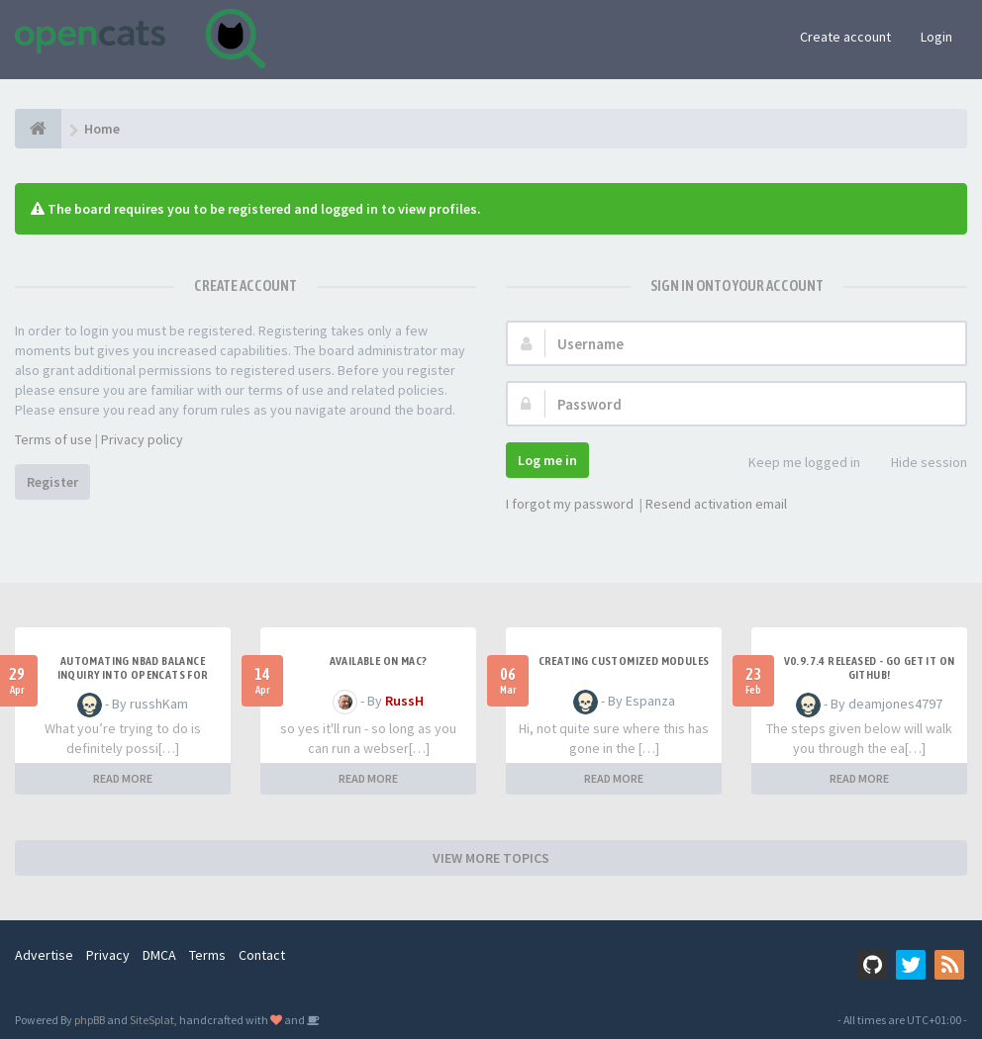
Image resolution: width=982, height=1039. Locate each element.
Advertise (44, 955)
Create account (845, 37)
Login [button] (936, 37)
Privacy (108, 955)
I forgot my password (570, 504)
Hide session (918, 463)
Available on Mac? (379, 661)
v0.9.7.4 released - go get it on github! (869, 668)
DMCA (159, 955)
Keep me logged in (793, 463)
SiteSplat (152, 1019)
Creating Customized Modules (624, 661)
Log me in (547, 460)
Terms (207, 955)
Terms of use (53, 439)
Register (52, 482)
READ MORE (122, 778)
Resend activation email (716, 504)
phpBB (89, 1019)
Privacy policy (142, 439)
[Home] (38, 128)
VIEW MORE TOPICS (491, 858)
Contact (262, 955)
